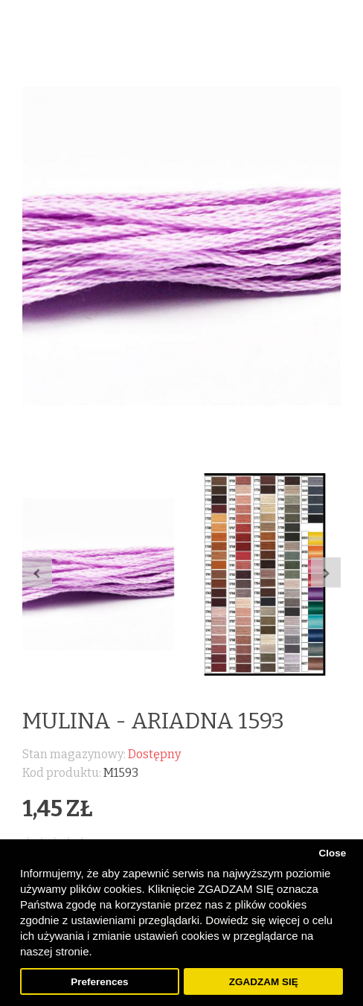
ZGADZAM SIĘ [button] (263, 981)
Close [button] (332, 853)
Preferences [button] (99, 981)
